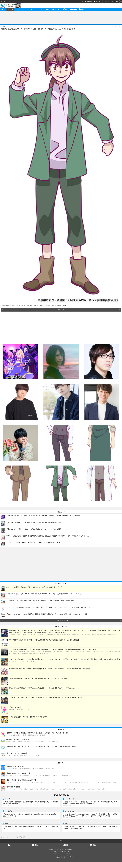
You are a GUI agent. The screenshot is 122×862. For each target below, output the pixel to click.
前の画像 (3, 310)
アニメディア (64, 9)
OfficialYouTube (94, 845)
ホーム (3, 9)
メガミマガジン (73, 9)
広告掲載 (56, 849)
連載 (66, 823)
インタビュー (32, 9)
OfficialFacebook (36, 845)
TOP (61, 840)
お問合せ (51, 849)
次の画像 (119, 310)
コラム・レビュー (70, 811)
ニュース (10, 9)
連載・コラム (55, 9)
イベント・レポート (71, 798)
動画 (47, 9)
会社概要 (62, 849)
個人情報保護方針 (69, 849)
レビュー (40, 9)
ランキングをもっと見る (61, 620)
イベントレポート (20, 9)
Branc (82, 9)
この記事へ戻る (61, 309)
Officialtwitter (66, 845)
